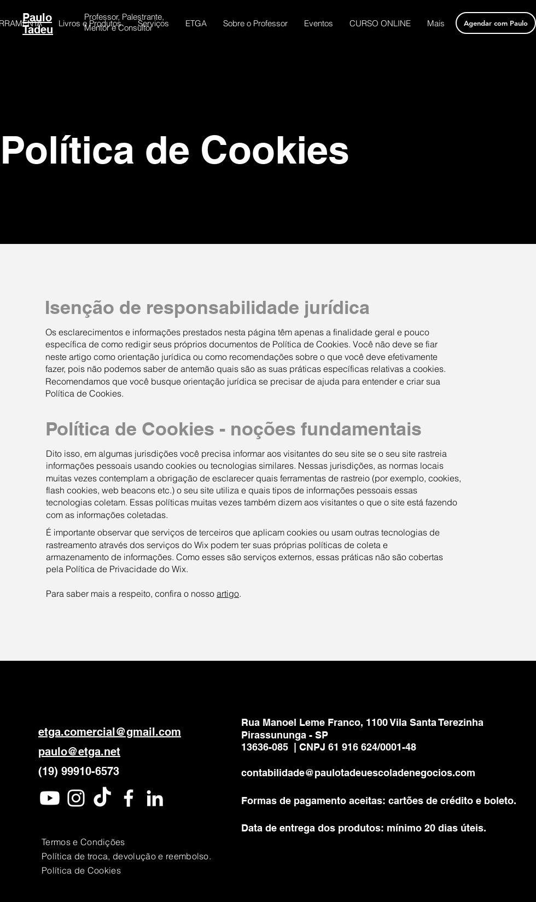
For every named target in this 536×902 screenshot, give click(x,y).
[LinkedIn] (154, 798)
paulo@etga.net (79, 751)
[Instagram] (76, 798)
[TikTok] (102, 798)
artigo (228, 593)
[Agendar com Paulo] (496, 23)
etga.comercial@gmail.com (109, 731)
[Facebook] (128, 798)
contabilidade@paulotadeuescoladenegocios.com (358, 772)
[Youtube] (49, 798)
